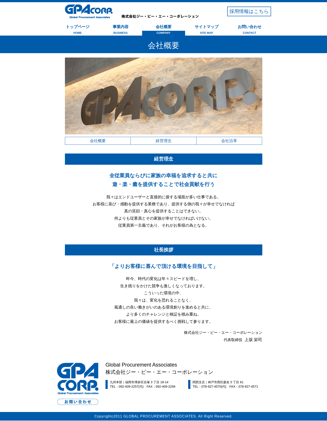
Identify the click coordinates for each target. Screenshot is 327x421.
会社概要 (163, 30)
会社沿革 (229, 141)
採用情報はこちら (249, 11)
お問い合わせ (249, 30)
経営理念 (164, 141)
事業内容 (120, 30)
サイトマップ (206, 30)
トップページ (77, 30)
